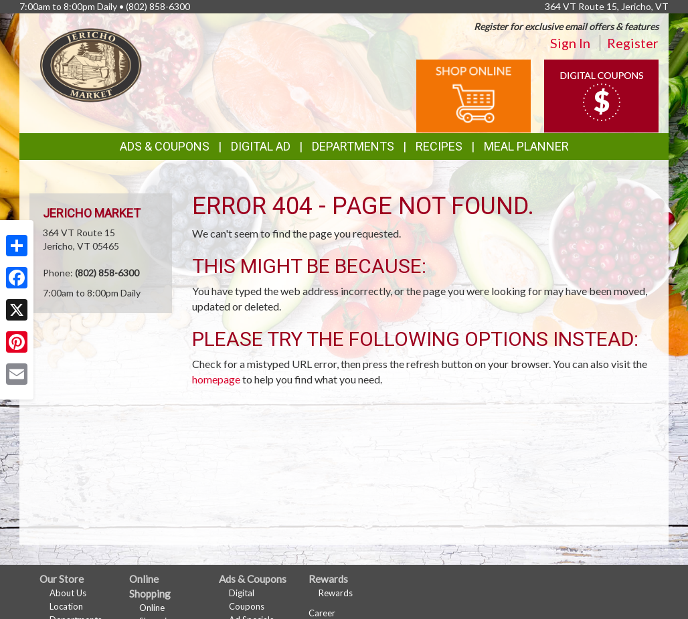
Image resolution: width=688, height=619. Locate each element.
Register (633, 43)
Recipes (439, 146)
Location (66, 606)
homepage (216, 379)
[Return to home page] (91, 64)
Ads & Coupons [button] (164, 146)
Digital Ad (260, 146)
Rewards (336, 593)
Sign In (570, 43)
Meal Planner (526, 146)
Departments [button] (353, 146)
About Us (68, 593)
